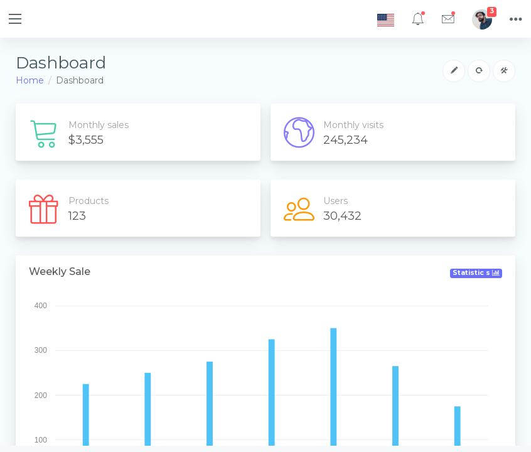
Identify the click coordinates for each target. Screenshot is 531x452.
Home (30, 80)
